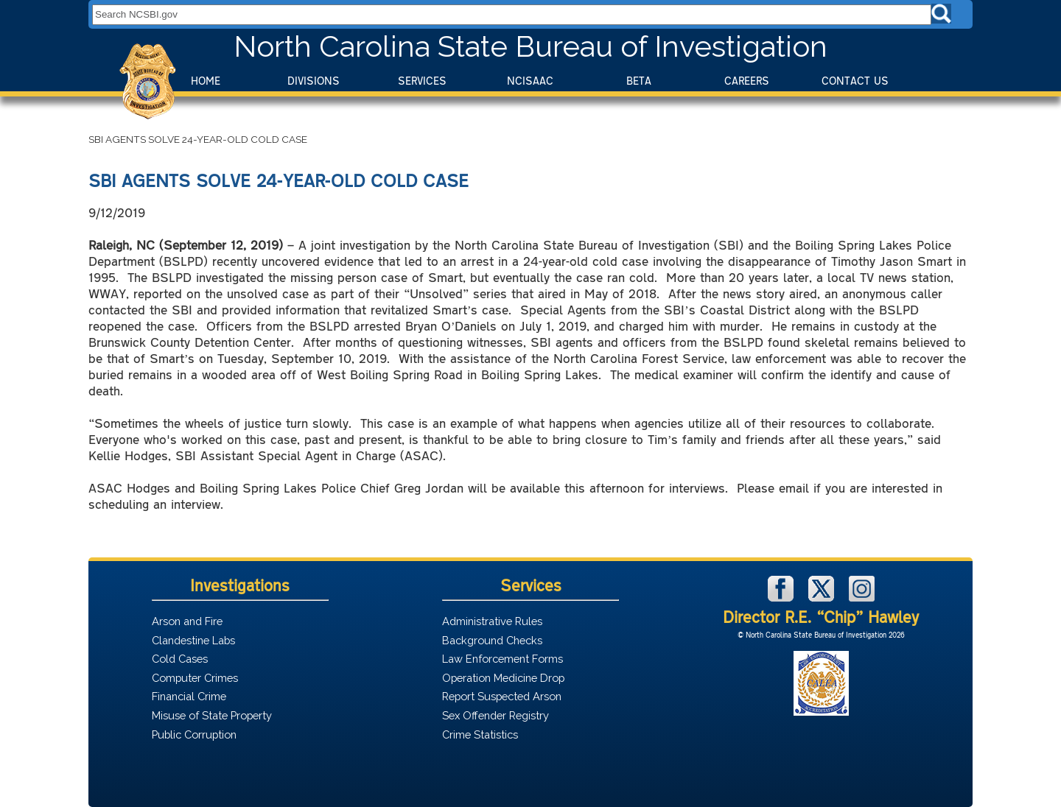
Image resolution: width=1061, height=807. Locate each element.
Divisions (313, 80)
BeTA (638, 80)
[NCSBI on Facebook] (782, 597)
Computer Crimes (195, 678)
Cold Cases (180, 658)
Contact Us (855, 80)
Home (205, 80)
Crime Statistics (480, 734)
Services (422, 80)
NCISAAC (530, 80)
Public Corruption (194, 734)
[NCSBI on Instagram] (862, 597)
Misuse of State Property (212, 715)
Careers (746, 80)
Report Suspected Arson (501, 696)
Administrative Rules (492, 621)
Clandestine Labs (193, 640)
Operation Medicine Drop (503, 678)
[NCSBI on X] (823, 597)
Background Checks (492, 640)
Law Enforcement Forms (502, 658)
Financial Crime (189, 696)
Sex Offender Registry (495, 715)
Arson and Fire (187, 621)
